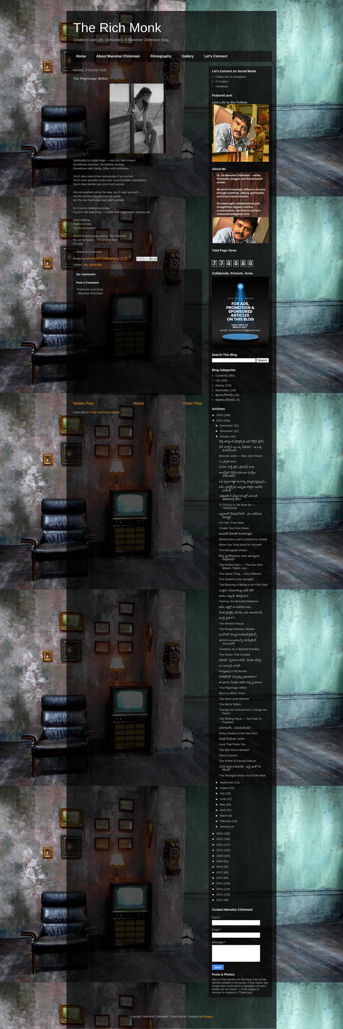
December (227, 425)
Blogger (208, 1016)
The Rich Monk (117, 27)
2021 (220, 850)
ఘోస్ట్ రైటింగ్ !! (227, 617)
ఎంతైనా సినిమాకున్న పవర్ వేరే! (236, 590)
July (223, 793)
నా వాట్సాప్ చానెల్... (230, 665)
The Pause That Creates (234, 654)
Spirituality (95, 264)
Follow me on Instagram (230, 76)
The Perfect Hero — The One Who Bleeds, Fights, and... (241, 566)
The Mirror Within (230, 704)
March (224, 815)
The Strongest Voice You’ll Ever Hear (242, 775)
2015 (220, 883)
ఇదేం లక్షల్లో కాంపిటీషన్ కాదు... (236, 607)
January (225, 826)
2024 (220, 833)
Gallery (188, 56)
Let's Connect (215, 56)
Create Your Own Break (234, 528)
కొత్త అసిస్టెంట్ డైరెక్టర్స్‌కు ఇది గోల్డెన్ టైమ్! (241, 441)
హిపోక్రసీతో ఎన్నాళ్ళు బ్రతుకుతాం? (238, 676)
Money (219, 385)
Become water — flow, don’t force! (240, 456)
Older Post (192, 403)
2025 (220, 420)
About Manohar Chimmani (118, 56)
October (225, 436)
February (226, 821)
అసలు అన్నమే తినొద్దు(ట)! (233, 595)
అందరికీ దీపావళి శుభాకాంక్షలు (235, 533)
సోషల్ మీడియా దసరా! (232, 738)
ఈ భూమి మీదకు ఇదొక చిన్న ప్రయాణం (240, 682)
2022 (220, 844)
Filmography (161, 56)
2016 (220, 877)
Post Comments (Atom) (105, 412)
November (227, 431)
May (223, 804)
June (223, 799)
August (224, 788)
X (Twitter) (221, 81)
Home (81, 56)
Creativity (221, 375)
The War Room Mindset (234, 750)
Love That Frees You (232, 744)
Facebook (221, 86)
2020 (220, 855)
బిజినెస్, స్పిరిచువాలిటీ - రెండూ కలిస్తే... (241, 660)
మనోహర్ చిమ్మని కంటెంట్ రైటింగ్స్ (238, 634)
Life (85, 264)
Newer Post (83, 403)
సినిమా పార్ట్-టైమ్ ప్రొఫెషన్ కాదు (236, 466)
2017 (220, 872)
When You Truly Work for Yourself (240, 544)
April (223, 810)
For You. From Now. (231, 522)
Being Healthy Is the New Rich (238, 733)
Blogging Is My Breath (233, 671)
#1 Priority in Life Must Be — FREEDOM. (237, 506)
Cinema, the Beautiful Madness (239, 601)
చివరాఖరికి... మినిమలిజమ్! (235, 727)
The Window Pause (231, 623)
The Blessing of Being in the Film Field (243, 584)
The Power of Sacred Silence (237, 760)
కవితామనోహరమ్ (225, 399)
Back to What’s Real (232, 693)
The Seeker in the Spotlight (236, 579)
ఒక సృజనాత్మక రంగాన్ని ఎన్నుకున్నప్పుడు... (243, 481)
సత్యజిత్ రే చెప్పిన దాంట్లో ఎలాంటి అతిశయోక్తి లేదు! (238, 497)
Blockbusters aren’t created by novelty (243, 539)
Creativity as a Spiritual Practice (239, 649)
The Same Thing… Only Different (240, 573)
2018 (220, 866)
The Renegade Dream (233, 550)
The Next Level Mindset (234, 698)
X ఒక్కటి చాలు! (228, 461)
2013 (220, 894)
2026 (220, 415)
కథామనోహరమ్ (224, 395)
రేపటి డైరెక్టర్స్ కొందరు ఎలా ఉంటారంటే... (241, 612)
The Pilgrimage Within (233, 687)
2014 (220, 889)
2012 (220, 900)
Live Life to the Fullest (229, 102)
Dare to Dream (228, 755)
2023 (220, 839)
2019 (220, 861)
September (227, 782)
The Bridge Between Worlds (236, 629)
